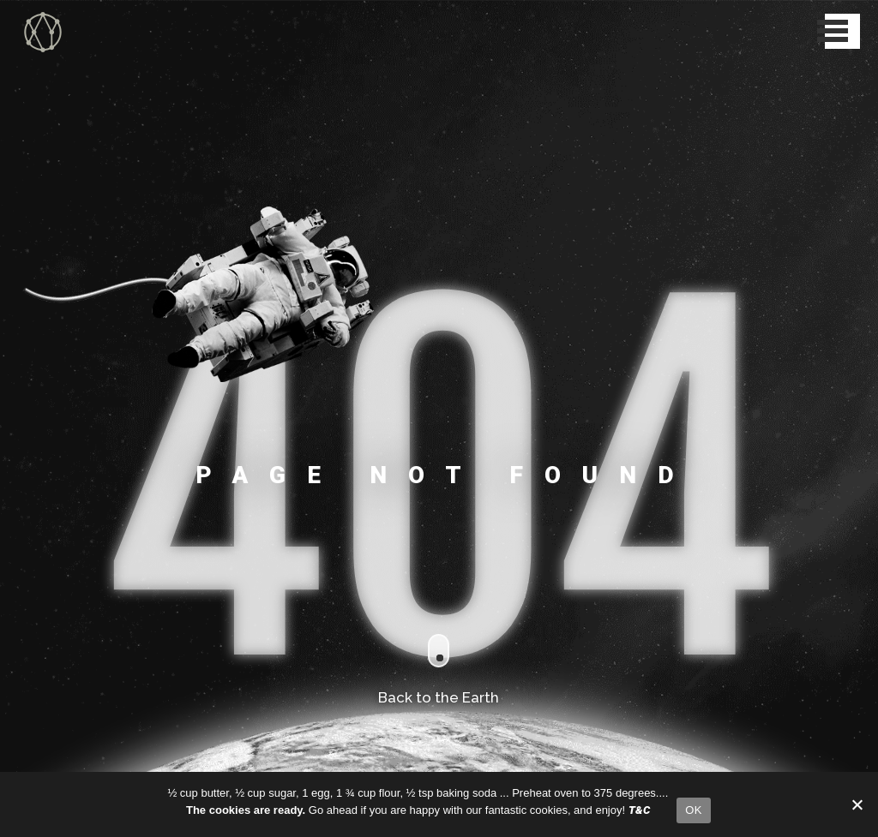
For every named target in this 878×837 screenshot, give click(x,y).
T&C (28, 544)
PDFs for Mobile (92, 455)
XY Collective (41, 8)
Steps (31, 499)
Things (35, 477)
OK (693, 810)
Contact (37, 522)
